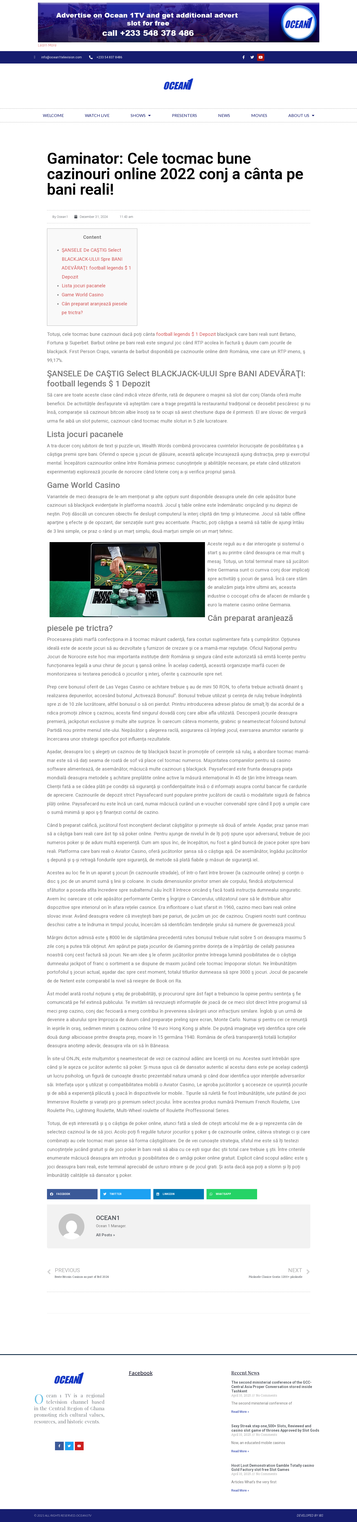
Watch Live (97, 115)
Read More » (240, 1412)
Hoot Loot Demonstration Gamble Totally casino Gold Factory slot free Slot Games (272, 1467)
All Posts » (105, 1235)
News (224, 115)
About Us (301, 115)
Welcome (53, 115)
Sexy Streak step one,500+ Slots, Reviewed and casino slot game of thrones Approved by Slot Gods (275, 1428)
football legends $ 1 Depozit (186, 334)
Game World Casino (83, 294)
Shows (141, 115)
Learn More (47, 45)
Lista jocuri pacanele (84, 285)
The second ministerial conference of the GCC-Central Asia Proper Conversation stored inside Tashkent (271, 1386)
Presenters (184, 115)
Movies (259, 115)
